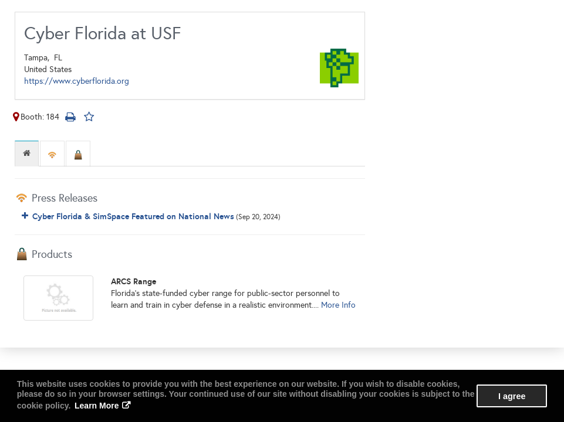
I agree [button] (511, 396)
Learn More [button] (97, 405)
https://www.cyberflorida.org (76, 81)
